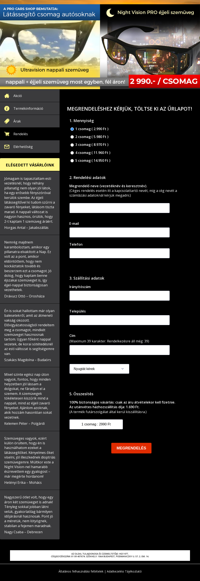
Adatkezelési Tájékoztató (124, 571)
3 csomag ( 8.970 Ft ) (89, 144)
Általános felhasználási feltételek (81, 571)
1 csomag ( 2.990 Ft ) (89, 129)
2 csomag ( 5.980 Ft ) (89, 137)
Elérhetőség (23, 146)
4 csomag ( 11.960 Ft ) (90, 153)
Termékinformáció (28, 108)
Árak (17, 121)
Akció (17, 95)
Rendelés (20, 134)
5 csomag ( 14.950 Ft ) (90, 160)
